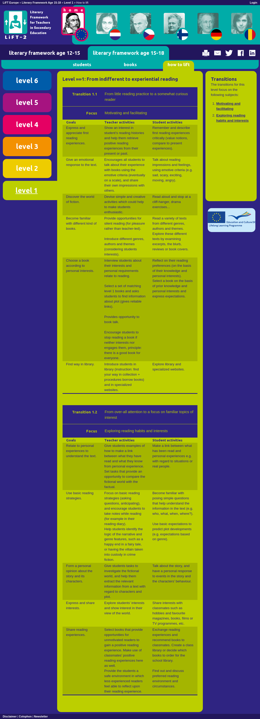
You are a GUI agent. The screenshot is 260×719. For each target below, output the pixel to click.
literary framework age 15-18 (128, 53)
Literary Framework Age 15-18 (41, 2)
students (82, 64)
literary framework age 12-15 (44, 53)
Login (253, 2)
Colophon (25, 716)
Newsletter (41, 716)
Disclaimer (10, 716)
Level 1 (69, 2)
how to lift (179, 64)
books (130, 64)
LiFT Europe (11, 2)
